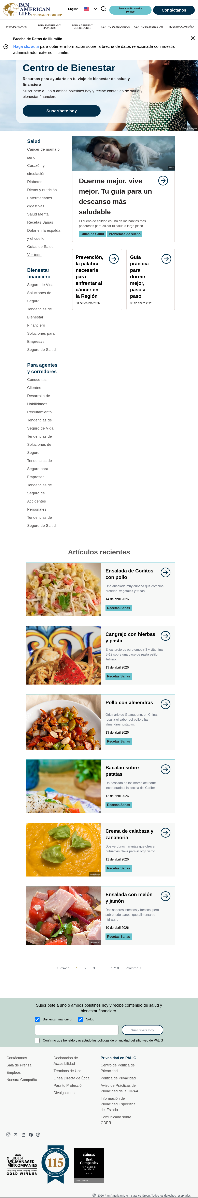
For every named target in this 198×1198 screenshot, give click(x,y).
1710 (115, 968)
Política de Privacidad (118, 1078)
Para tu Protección (69, 1085)
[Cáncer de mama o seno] (44, 153)
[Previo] (62, 968)
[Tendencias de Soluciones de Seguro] (44, 444)
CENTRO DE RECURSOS (115, 26)
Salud (90, 1019)
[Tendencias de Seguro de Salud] (44, 521)
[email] (76, 1030)
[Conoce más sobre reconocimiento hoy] (91, 1165)
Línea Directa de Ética (71, 1078)
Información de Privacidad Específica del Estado (118, 1104)
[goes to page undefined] (161, 180)
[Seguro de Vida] (44, 285)
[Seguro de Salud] (44, 350)
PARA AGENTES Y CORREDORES (82, 26)
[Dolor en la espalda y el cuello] (44, 234)
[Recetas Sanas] (44, 222)
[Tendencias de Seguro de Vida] (44, 424)
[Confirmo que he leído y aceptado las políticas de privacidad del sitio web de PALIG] (37, 1040)
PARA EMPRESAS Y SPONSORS (49, 26)
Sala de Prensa (18, 1065)
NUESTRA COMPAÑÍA (181, 26)
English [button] (73, 9)
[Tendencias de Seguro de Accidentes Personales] (44, 497)
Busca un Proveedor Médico (130, 10)
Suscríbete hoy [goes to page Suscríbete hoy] (61, 111)
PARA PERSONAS (16, 26)
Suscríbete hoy (142, 1030)
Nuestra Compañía (21, 1080)
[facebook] (30, 1134)
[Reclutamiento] (44, 412)
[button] (91, 8)
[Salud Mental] (44, 214)
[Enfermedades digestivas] (44, 202)
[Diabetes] (44, 182)
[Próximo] (134, 968)
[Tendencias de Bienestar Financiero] (44, 317)
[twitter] (16, 1134)
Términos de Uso (67, 1071)
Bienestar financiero (57, 1019)
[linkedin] (23, 1134)
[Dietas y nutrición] (44, 190)
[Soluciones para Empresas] (44, 337)
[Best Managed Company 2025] (23, 1165)
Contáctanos (174, 10)
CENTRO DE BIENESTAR (148, 26)
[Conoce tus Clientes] (44, 384)
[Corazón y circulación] (44, 170)
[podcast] (38, 1134)
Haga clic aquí (26, 46)
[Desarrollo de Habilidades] (44, 400)
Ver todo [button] (34, 255)
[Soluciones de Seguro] (44, 297)
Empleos (13, 1072)
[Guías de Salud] (44, 247)
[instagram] (8, 1134)
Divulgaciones (65, 1093)
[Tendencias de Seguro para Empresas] (44, 469)
